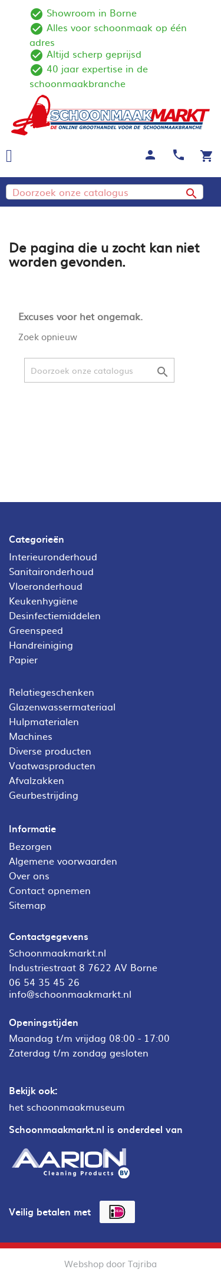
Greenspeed (36, 630)
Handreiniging (41, 644)
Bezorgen (30, 846)
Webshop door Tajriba (110, 1263)
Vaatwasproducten (52, 765)
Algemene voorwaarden (63, 860)
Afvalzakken (36, 780)
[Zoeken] (104, 192)
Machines (30, 736)
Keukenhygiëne (43, 600)
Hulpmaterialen (44, 721)
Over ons (29, 875)
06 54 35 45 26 (44, 982)
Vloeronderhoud (46, 586)
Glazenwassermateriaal (62, 706)
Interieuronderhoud (53, 556)
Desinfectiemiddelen (55, 615)
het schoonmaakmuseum (67, 1106)
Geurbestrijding (43, 795)
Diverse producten (50, 750)
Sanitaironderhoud (51, 571)
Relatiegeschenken (51, 692)
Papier (23, 659)
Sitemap (27, 905)
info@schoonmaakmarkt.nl (70, 993)
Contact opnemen (50, 890)
